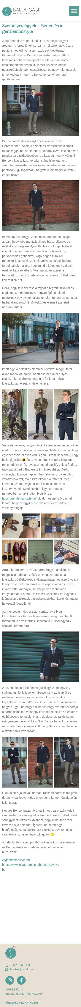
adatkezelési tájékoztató (24, 993)
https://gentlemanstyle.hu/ (19, 498)
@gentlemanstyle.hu (16, 860)
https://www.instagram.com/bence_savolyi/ (30, 864)
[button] (74, 11)
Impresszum (14, 989)
